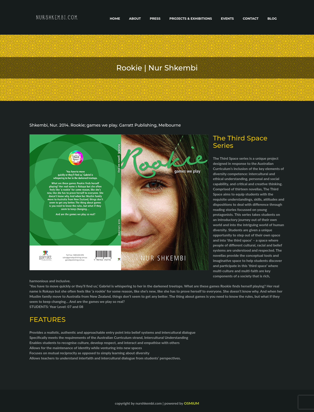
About (135, 19)
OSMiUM (191, 403)
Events (227, 19)
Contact (250, 19)
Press (155, 19)
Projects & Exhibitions (190, 19)
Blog (272, 19)
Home (115, 19)
